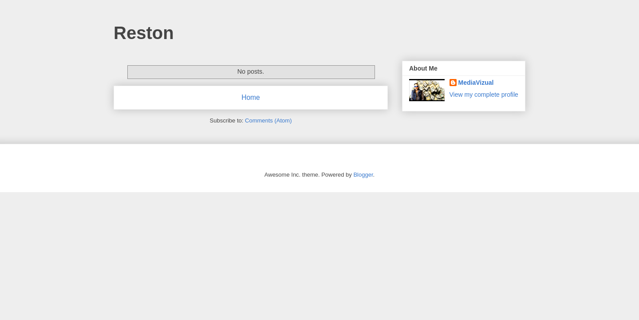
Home (250, 97)
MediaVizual (476, 82)
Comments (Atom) (268, 120)
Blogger (363, 174)
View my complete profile (484, 94)
